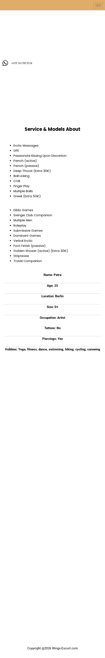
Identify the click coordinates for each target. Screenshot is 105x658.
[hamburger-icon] (98, 5)
